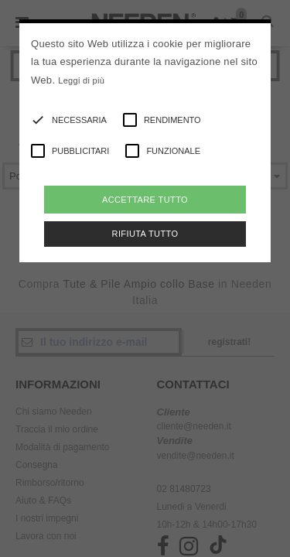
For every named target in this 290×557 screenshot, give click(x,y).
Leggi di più (81, 80)
